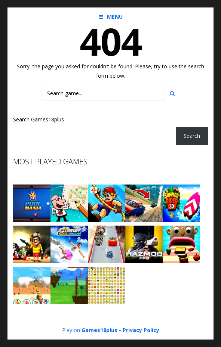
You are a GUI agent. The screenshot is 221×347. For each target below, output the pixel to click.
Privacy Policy (141, 330)
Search (192, 135)
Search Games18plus (38, 119)
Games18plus (99, 330)
